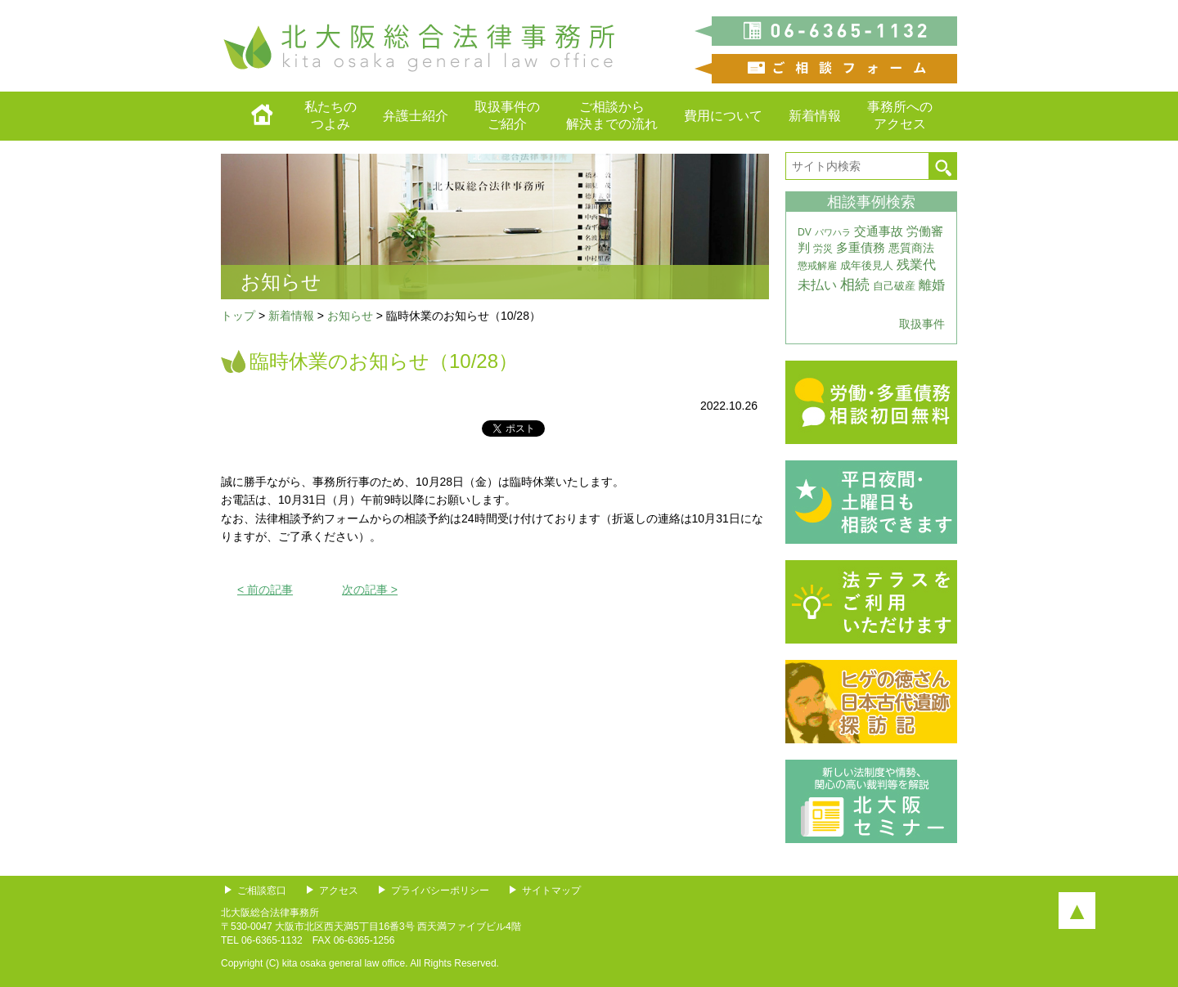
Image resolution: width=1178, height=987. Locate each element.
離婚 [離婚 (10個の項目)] (932, 285)
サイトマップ (551, 890)
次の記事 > (370, 589)
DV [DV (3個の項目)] (805, 232)
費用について (723, 116)
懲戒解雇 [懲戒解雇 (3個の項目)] (817, 265)
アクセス (338, 890)
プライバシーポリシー (440, 890)
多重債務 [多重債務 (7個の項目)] (860, 247)
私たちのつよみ (330, 115)
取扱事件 (922, 323)
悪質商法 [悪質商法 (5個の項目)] (911, 248)
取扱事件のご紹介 (507, 115)
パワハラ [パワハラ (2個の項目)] (833, 232)
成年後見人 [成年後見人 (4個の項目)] (866, 265)
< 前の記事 (265, 589)
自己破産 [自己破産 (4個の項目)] (894, 286)
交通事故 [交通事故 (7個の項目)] (878, 231)
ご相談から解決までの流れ (612, 115)
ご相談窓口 (261, 890)
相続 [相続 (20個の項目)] (855, 284)
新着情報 (815, 116)
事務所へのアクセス (900, 115)
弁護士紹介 (415, 116)
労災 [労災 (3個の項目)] (823, 248)
